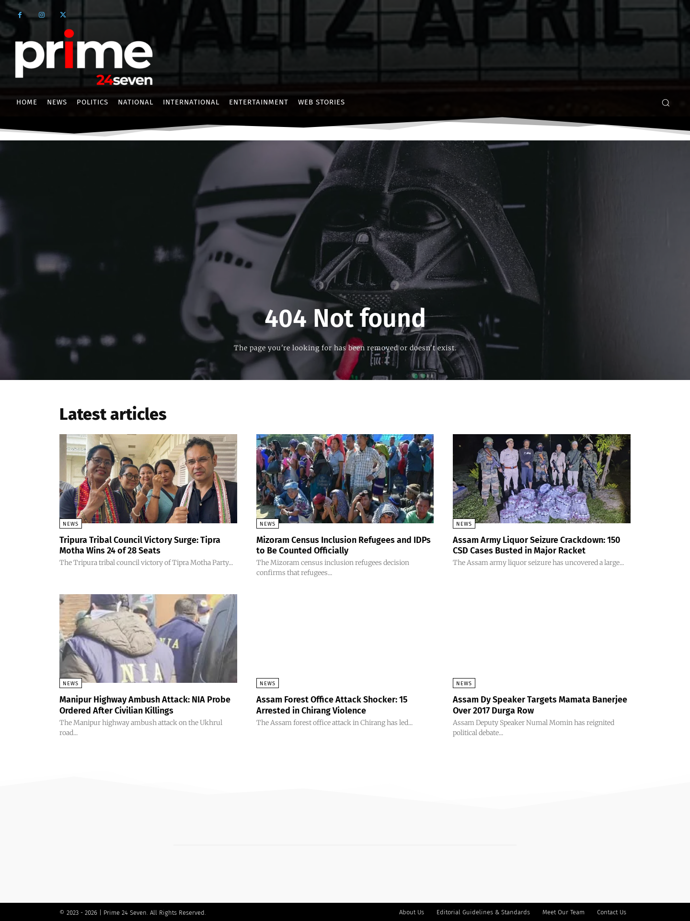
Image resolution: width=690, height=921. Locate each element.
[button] (665, 102)
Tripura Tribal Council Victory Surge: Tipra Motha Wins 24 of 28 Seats (138, 545)
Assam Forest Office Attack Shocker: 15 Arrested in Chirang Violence (341, 704)
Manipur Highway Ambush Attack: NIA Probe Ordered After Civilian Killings (141, 704)
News (71, 524)
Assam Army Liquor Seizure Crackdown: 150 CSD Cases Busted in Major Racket (538, 545)
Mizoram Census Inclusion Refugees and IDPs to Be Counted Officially (344, 545)
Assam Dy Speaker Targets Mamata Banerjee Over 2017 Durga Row (530, 704)
